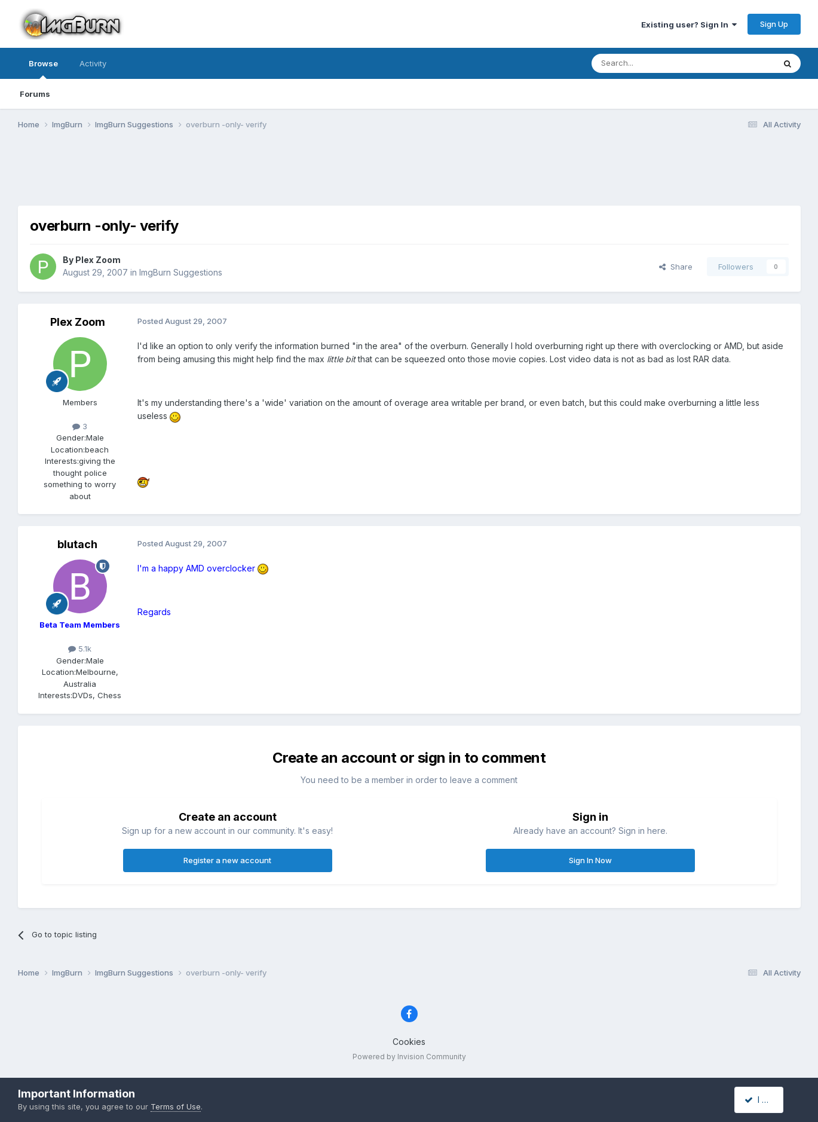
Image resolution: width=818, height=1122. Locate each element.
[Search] (652, 63)
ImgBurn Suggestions (180, 272)
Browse (43, 69)
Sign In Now (590, 860)
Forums (35, 94)
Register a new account (227, 860)
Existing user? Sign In (689, 24)
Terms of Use (176, 1106)
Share (676, 266)
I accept (765, 1100)
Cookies (409, 1042)
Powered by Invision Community (409, 1056)
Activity (92, 63)
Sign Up (774, 24)
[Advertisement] (409, 175)
